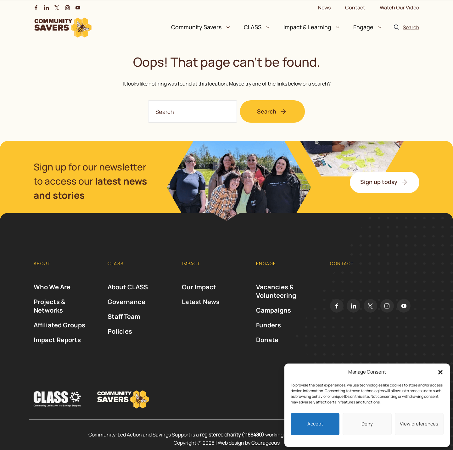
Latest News (201, 306)
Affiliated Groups (59, 329)
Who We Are (52, 291)
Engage (363, 27)
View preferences (419, 423)
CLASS (252, 27)
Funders (268, 329)
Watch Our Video (399, 7)
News (324, 7)
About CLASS (128, 291)
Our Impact (199, 291)
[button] (440, 372)
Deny (367, 423)
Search (266, 111)
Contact (355, 7)
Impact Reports (57, 344)
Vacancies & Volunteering (276, 295)
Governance (126, 306)
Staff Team (124, 320)
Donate (267, 344)
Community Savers (196, 27)
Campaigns (273, 314)
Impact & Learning (307, 27)
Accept (315, 423)
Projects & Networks (49, 310)
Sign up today (378, 182)
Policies (120, 335)
